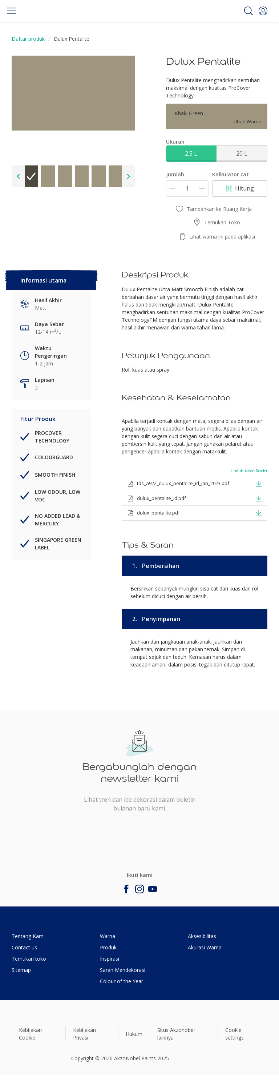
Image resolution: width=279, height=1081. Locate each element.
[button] (263, 11)
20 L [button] (241, 153)
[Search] (248, 11)
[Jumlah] (187, 188)
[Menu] (11, 11)
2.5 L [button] (191, 153)
